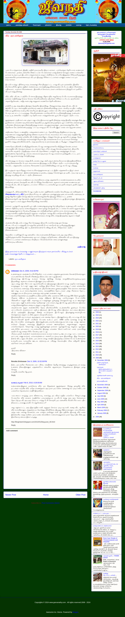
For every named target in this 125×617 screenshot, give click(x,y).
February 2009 (102, 410)
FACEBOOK (97, 191)
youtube (69, 25)
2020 (97, 326)
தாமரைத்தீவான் (102, 381)
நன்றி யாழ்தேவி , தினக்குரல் (103, 363)
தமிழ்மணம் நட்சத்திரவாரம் (102, 526)
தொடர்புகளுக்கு (91, 25)
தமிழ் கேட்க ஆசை (99, 161)
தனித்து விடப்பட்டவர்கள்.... (110, 574)
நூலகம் (95, 144)
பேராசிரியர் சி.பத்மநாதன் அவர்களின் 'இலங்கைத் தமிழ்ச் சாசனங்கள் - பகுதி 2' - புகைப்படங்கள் (111, 433)
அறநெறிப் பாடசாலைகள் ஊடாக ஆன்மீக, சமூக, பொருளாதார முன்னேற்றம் (110, 465)
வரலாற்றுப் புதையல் (100, 151)
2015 (97, 341)
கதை (95, 164)
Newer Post (10, 495)
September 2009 (103, 390)
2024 (97, 315)
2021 (97, 323)
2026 (97, 312)
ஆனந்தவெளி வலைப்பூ (105, 375)
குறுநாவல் (96, 171)
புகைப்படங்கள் (98, 154)
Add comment (12, 431)
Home (46, 495)
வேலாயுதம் (37, 25)
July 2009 (100, 396)
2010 (97, 355)
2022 (97, 321)
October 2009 (102, 387)
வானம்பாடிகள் (17, 383)
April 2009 (100, 405)
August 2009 (101, 393)
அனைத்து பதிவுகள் (21, 25)
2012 (97, 349)
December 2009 (102, 360)
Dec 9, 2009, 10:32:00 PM (37, 361)
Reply (13, 354)
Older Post (80, 495)
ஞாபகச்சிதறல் (20, 259)
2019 (97, 329)
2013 (97, 346)
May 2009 (100, 402)
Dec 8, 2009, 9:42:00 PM (29, 271)
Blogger (75, 612)
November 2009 (102, 385)
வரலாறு (78, 25)
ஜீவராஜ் (58, 25)
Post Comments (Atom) (50, 503)
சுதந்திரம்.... (107, 450)
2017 (97, 335)
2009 (97, 358)
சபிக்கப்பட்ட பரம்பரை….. (102, 513)
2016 (97, 338)
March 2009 (101, 407)
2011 (97, 352)
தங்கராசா (48, 25)
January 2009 (102, 413)
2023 (97, 318)
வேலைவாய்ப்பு (98, 148)
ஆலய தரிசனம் (98, 181)
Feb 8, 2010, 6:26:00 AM (33, 383)
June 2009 (100, 399)
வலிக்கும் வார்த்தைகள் (110, 499)
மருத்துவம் (97, 158)
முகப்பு (8, 25)
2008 (97, 417)
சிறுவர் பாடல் (97, 178)
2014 (97, 343)
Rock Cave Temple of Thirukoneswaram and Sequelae (110, 540)
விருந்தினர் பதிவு (99, 188)
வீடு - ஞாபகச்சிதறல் (14, 36)
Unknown (15, 271)
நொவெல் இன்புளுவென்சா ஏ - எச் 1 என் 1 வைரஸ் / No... (105, 369)
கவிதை (95, 168)
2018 (97, 332)
